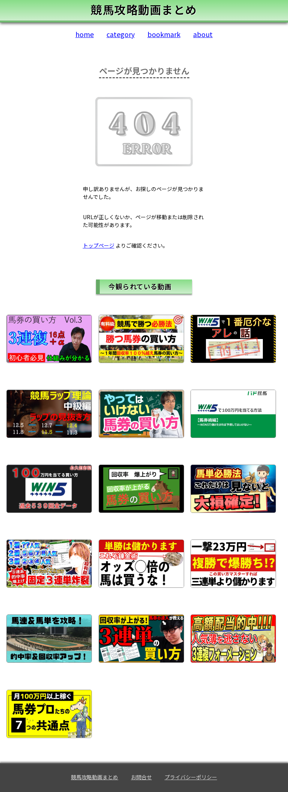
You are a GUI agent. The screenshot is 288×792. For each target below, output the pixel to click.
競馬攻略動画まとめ (94, 777)
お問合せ (141, 777)
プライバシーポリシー (191, 777)
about (203, 34)
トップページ (98, 245)
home (84, 34)
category (120, 34)
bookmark (163, 34)
